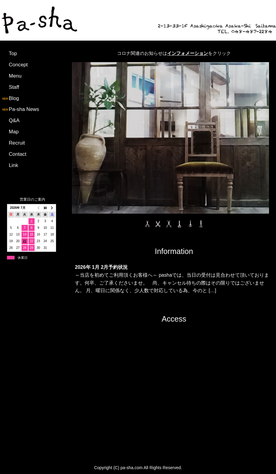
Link (13, 165)
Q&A (14, 120)
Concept (18, 65)
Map (14, 132)
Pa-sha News (20, 109)
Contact (17, 154)
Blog (10, 98)
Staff (14, 87)
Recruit (17, 143)
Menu (15, 76)
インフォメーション (187, 53)
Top (13, 53)
